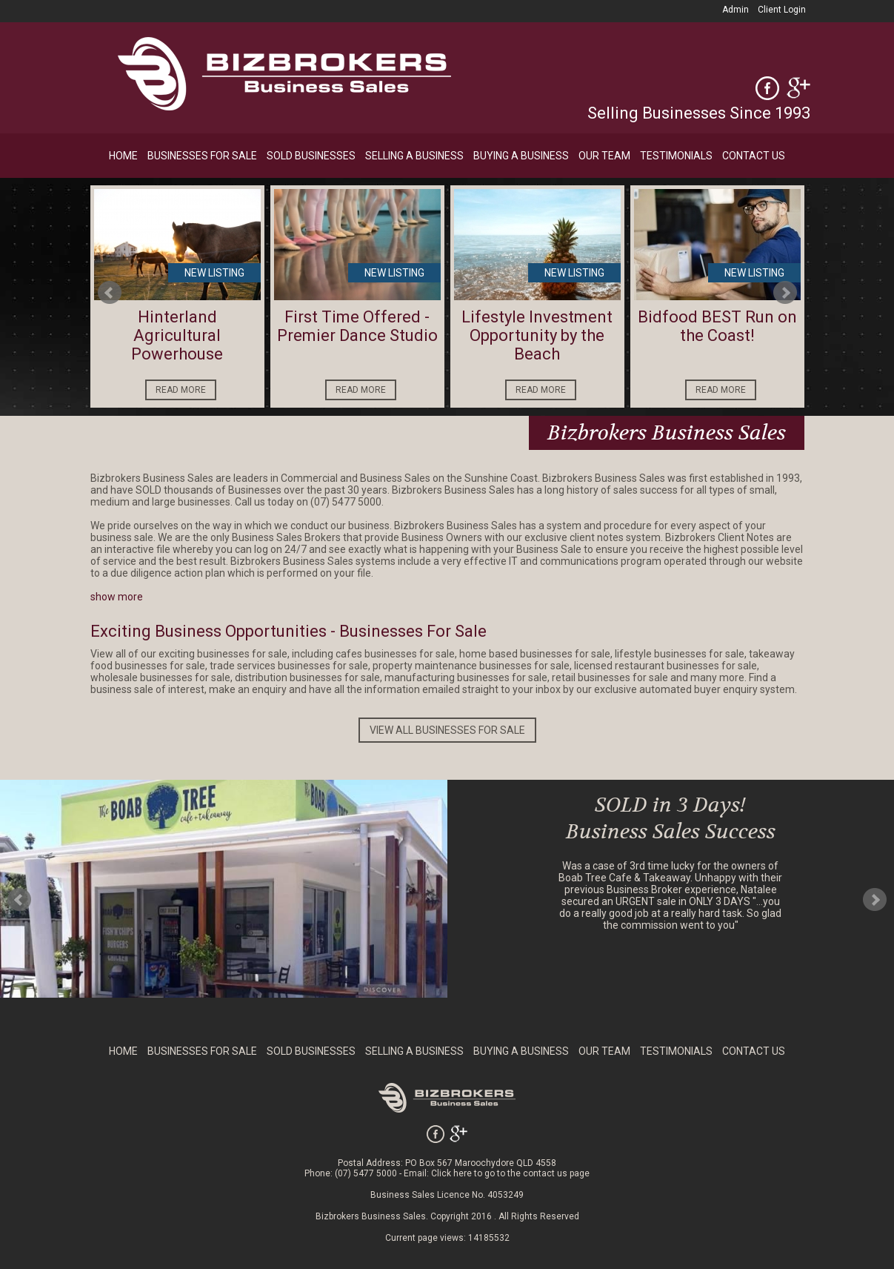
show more (116, 597)
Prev (109, 293)
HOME (123, 156)
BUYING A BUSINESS (521, 156)
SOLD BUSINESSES (311, 156)
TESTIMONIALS (676, 156)
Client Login (782, 9)
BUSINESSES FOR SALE (202, 156)
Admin (735, 9)
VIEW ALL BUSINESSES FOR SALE (447, 730)
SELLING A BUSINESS (414, 156)
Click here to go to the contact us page (510, 1173)
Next (785, 293)
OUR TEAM (604, 156)
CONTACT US (753, 156)
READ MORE (181, 390)
